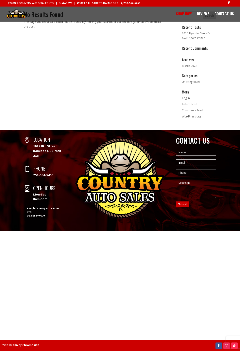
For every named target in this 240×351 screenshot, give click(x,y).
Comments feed (192, 110)
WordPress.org (191, 116)
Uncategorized (191, 82)
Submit (182, 204)
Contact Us (224, 14)
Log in (186, 98)
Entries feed (189, 104)
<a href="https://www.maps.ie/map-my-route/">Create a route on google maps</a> (120, 285)
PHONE (39, 168)
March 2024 (189, 66)
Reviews (203, 14)
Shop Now (184, 14)
